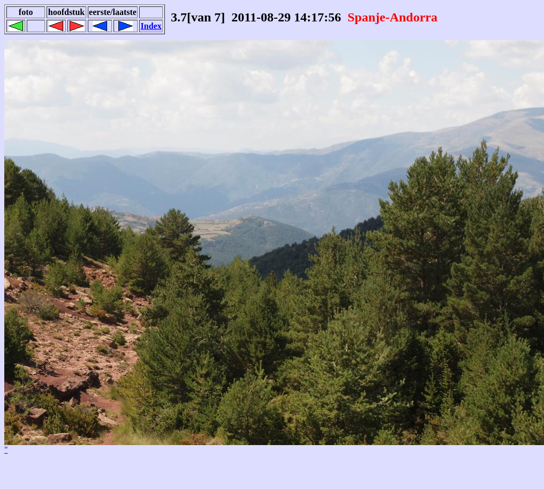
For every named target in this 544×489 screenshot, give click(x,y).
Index (151, 26)
